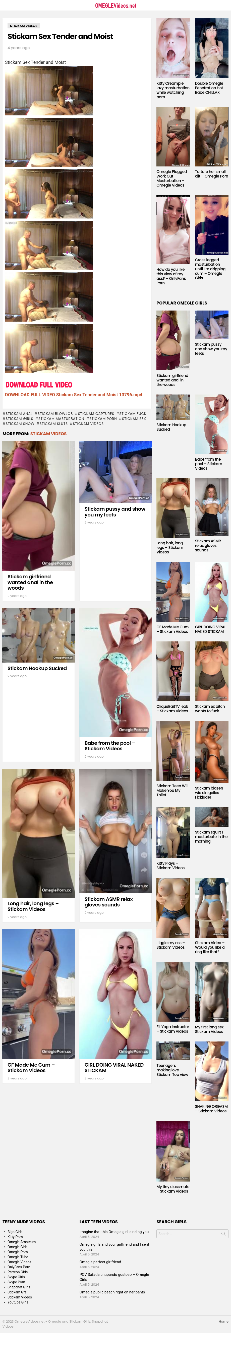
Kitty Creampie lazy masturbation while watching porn (172, 90)
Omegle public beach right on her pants (112, 1292)
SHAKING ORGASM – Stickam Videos (211, 1109)
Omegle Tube (18, 1257)
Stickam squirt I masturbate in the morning (211, 837)
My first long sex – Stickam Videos (211, 1029)
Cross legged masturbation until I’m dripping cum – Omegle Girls (210, 269)
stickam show (20, 423)
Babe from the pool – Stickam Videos (110, 745)
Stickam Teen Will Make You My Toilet (172, 790)
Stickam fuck (132, 413)
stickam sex (134, 418)
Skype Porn (16, 1282)
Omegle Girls (18, 1247)
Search (223, 1234)
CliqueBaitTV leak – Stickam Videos (172, 709)
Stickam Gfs (17, 1292)
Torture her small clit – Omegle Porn (211, 174)
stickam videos (88, 423)
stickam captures (96, 413)
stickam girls (19, 418)
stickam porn (103, 418)
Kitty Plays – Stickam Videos (170, 865)
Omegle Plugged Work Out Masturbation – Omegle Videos (171, 178)
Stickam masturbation (61, 418)
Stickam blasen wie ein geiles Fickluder (209, 793)
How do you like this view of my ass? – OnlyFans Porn (171, 276)
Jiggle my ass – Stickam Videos (170, 945)
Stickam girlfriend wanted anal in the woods (30, 582)
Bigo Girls (15, 1232)
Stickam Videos (48, 434)
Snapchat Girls (19, 1287)
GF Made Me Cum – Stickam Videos (31, 1067)
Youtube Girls (18, 1302)
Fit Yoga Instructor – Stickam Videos (172, 1029)
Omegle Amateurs (22, 1242)
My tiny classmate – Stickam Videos (172, 1189)
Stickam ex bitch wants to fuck (210, 709)
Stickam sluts (54, 423)
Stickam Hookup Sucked (37, 668)
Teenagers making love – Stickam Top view (172, 1070)
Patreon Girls (18, 1272)
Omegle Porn (18, 1252)
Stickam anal (19, 413)
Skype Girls (16, 1277)
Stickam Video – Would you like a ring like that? (210, 947)
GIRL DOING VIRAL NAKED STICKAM (114, 1067)
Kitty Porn (15, 1237)
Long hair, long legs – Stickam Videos (33, 906)
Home (223, 1322)
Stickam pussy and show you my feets (115, 511)
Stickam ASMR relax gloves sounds (109, 902)
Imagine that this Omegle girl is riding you (114, 1232)
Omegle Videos (19, 1262)
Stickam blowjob (55, 413)
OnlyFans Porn (19, 1267)
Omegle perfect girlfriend (100, 1262)
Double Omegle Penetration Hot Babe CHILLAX (209, 88)
